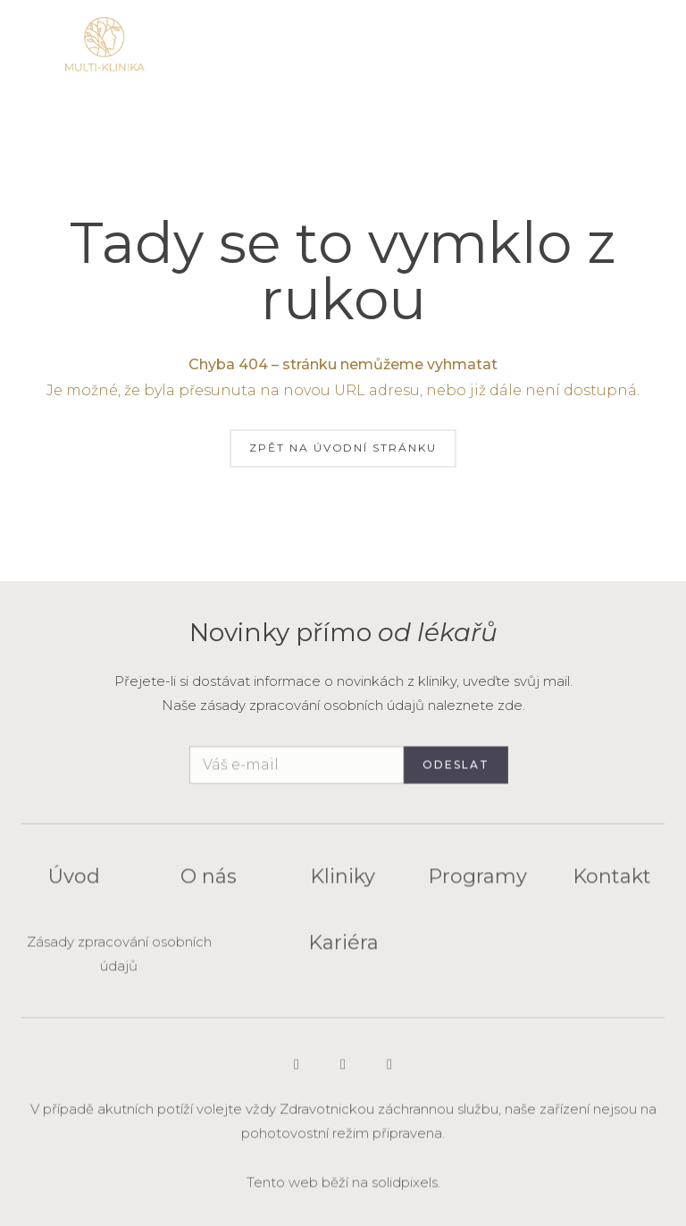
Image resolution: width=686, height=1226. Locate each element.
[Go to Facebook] (389, 1071)
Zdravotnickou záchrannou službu (389, 1115)
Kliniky (342, 883)
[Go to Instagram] (296, 1071)
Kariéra (343, 949)
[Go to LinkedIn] (343, 1071)
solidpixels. (406, 1188)
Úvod (74, 883)
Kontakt (612, 883)
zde (510, 705)
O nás (208, 883)
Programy (477, 883)
